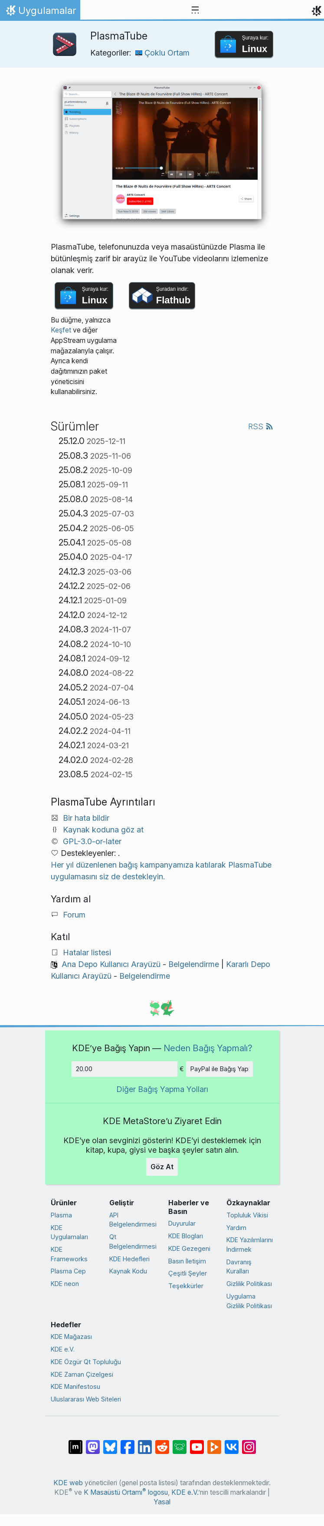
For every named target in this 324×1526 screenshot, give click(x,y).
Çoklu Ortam (162, 52)
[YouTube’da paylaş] (197, 1443)
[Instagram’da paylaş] (249, 1443)
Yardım (236, 1227)
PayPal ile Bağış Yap (219, 1068)
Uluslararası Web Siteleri (86, 1399)
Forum (74, 914)
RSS (260, 426)
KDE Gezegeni (189, 1248)
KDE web (68, 1483)
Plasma (61, 1215)
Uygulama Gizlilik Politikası (249, 1300)
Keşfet (61, 330)
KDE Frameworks (69, 1254)
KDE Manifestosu (75, 1386)
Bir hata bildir (86, 817)
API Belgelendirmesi (133, 1219)
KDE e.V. (63, 1349)
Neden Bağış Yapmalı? (208, 1048)
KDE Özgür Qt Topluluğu (86, 1361)
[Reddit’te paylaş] (162, 1443)
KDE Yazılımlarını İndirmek (249, 1244)
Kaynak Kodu (128, 1271)
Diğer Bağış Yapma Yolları (162, 1089)
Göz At (162, 1166)
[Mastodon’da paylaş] (93, 1443)
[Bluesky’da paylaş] (110, 1443)
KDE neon (65, 1283)
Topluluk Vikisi (247, 1215)
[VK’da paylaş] (232, 1443)
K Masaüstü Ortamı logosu (126, 1492)
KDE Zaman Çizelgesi (82, 1374)
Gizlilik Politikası (249, 1283)
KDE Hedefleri (129, 1259)
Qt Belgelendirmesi (133, 1241)
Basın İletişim (187, 1261)
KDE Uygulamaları (69, 1232)
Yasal (162, 1502)
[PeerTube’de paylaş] (214, 1443)
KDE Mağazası (71, 1336)
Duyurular (182, 1223)
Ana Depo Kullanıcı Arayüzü (111, 964)
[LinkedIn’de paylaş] (145, 1443)
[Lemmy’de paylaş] (180, 1443)
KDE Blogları (185, 1236)
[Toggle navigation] (195, 10)
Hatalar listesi (87, 952)
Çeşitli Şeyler (187, 1273)
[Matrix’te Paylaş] (75, 1443)
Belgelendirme (193, 964)
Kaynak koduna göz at (103, 829)
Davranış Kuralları (239, 1266)
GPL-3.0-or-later (92, 841)
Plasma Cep (68, 1271)
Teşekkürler (185, 1285)
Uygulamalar (40, 12)
